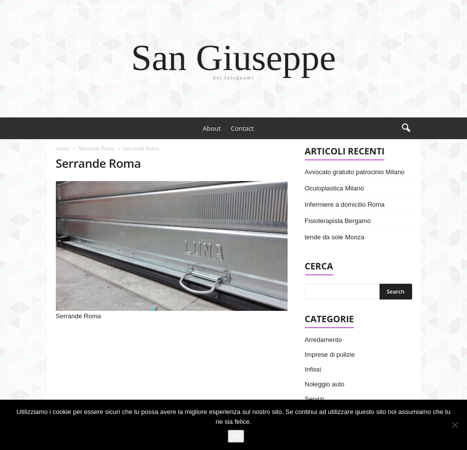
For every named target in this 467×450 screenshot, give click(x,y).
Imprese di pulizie (330, 354)
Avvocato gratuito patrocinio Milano (355, 172)
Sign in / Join (144, 6)
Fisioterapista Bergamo (338, 221)
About (212, 128)
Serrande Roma (96, 148)
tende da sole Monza (335, 237)
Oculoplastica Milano (334, 188)
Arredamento (323, 339)
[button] (406, 128)
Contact (242, 128)
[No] (455, 425)
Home (63, 148)
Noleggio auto (324, 384)
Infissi (313, 369)
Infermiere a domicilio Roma (345, 204)
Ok (236, 436)
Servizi (314, 399)
